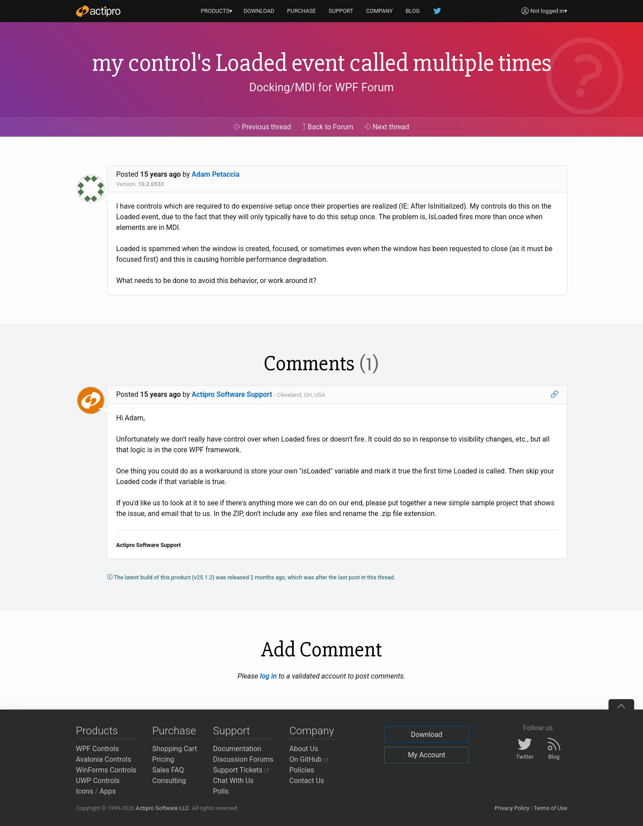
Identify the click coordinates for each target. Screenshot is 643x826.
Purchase (174, 731)
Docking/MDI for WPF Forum (321, 87)
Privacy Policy (511, 808)
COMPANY (379, 11)
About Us (303, 749)
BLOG (413, 11)
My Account (427, 755)
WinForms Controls (106, 770)
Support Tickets (241, 770)
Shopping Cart (174, 749)
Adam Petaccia (215, 174)
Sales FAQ (168, 770)
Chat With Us (233, 780)
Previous (262, 127)
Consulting (169, 780)
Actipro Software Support (232, 394)
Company (311, 731)
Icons (84, 791)
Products (97, 731)
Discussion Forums (243, 759)
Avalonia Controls (103, 759)
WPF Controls (97, 749)
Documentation (237, 749)
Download (426, 734)
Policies (301, 770)
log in (268, 676)
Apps (108, 791)
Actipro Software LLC (162, 808)
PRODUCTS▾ (217, 11)
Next (387, 127)
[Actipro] (98, 11)
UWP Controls (98, 780)
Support (231, 731)
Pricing (163, 759)
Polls (220, 791)
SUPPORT (341, 11)
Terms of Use (550, 808)
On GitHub (308, 759)
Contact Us (306, 780)
